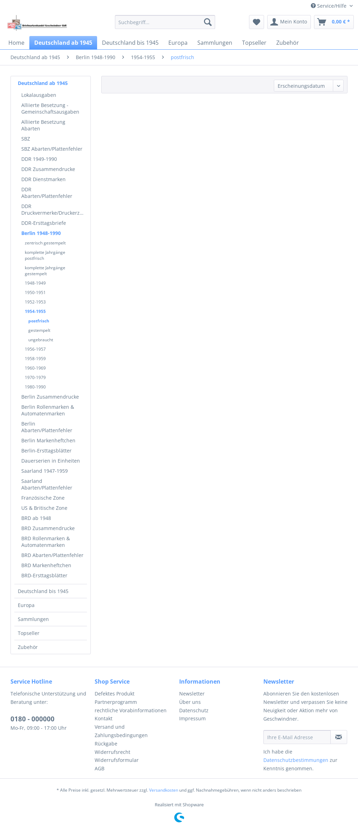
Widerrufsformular (117, 760)
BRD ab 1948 (36, 518)
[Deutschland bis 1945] (130, 42)
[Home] (16, 42)
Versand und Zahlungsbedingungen (121, 730)
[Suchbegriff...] (165, 22)
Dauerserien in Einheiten (50, 460)
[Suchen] (207, 22)
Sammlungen (33, 619)
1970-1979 (35, 377)
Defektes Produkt (114, 693)
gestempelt (39, 330)
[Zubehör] (287, 42)
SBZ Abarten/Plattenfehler (51, 148)
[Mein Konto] (289, 22)
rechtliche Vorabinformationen (131, 710)
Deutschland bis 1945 (43, 591)
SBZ (25, 138)
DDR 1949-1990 (39, 159)
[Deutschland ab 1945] (63, 42)
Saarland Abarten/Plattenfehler (46, 484)
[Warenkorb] (334, 22)
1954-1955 (35, 311)
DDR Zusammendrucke (48, 169)
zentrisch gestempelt (45, 243)
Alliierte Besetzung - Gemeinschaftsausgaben (50, 108)
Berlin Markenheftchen (48, 440)
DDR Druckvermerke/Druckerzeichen (54, 209)
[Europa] (177, 42)
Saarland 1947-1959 (44, 470)
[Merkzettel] (256, 22)
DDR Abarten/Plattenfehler (46, 192)
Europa (26, 605)
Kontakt (103, 718)
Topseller (28, 633)
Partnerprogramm (116, 702)
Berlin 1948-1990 (41, 233)
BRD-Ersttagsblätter (44, 575)
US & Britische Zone (44, 508)
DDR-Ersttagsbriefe (43, 223)
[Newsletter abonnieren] (338, 737)
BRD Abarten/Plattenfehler (52, 555)
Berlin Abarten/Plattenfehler (46, 427)
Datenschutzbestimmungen (295, 760)
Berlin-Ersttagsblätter (46, 450)
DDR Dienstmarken (43, 179)
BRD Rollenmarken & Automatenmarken (45, 541)
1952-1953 (35, 302)
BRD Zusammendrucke (48, 528)
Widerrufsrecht (112, 752)
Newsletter (192, 693)
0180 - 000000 (32, 718)
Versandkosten (163, 790)
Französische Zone (43, 497)
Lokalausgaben (38, 95)
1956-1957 (35, 349)
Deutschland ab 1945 (43, 83)
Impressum (192, 718)
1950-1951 (35, 292)
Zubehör (28, 647)
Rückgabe (106, 743)
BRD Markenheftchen (46, 565)
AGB (99, 768)
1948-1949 (35, 283)
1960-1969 (35, 368)
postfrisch (38, 321)
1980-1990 (35, 387)
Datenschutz (194, 710)
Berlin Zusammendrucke (50, 396)
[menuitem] (165, 22)
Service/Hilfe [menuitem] (329, 5)
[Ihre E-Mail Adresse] (297, 737)
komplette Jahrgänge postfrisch (45, 255)
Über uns (190, 702)
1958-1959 (35, 359)
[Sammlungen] (214, 42)
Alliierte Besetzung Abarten (43, 125)
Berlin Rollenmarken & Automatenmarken (47, 410)
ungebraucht (40, 340)
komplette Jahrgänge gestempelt (45, 271)
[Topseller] (254, 42)
